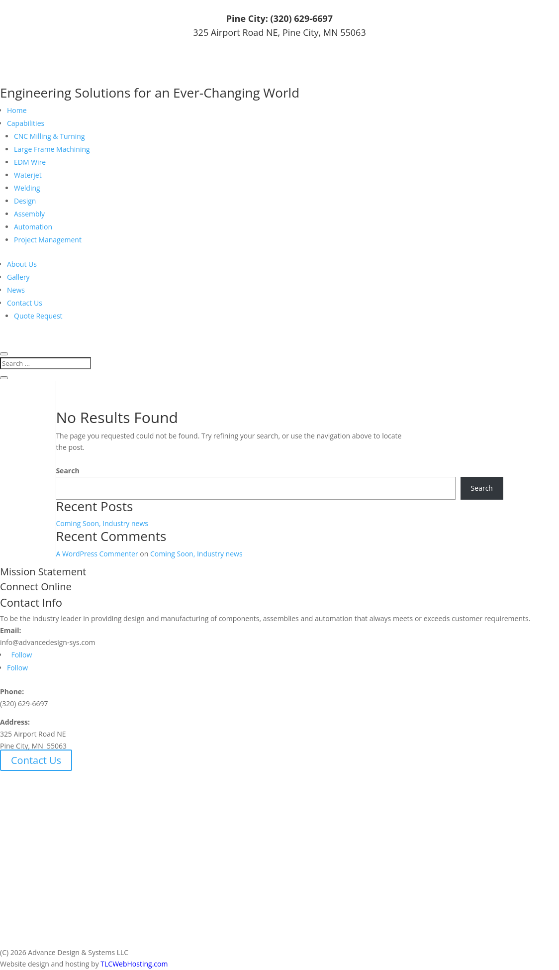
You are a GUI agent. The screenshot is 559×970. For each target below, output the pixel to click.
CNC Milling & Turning (49, 136)
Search (67, 470)
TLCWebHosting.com (134, 964)
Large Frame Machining (52, 149)
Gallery (18, 277)
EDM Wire (30, 162)
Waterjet (28, 175)
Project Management (48, 239)
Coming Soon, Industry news (102, 523)
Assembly (29, 213)
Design (25, 201)
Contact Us (24, 303)
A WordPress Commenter (97, 553)
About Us (22, 264)
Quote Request (38, 316)
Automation (33, 226)
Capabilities (25, 123)
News (16, 290)
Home (17, 110)
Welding (27, 188)
